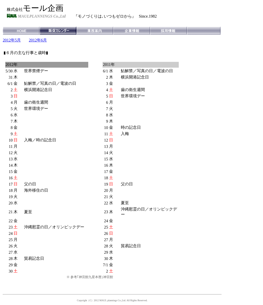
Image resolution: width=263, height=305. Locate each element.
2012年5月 (12, 40)
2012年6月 (38, 40)
